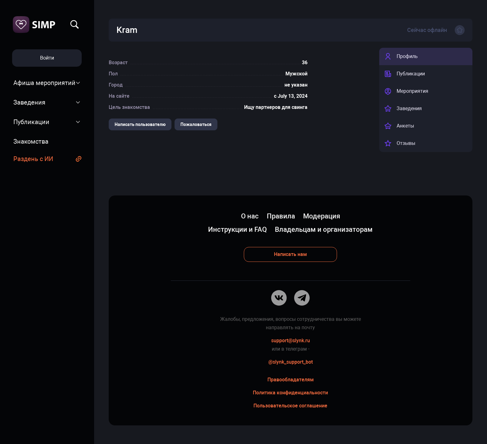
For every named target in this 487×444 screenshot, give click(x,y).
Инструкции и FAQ (237, 229)
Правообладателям (290, 380)
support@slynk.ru (290, 340)
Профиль (401, 56)
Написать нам (290, 254)
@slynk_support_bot (290, 362)
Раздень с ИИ (33, 159)
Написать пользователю (140, 124)
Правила (281, 216)
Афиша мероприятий (44, 83)
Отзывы (399, 143)
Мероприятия (406, 91)
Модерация (321, 216)
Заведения (29, 102)
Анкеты (399, 126)
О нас (250, 216)
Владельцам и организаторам (324, 229)
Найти (75, 24)
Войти (47, 58)
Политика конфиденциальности (290, 393)
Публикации (31, 122)
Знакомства (30, 141)
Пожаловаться (196, 124)
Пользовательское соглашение (290, 406)
